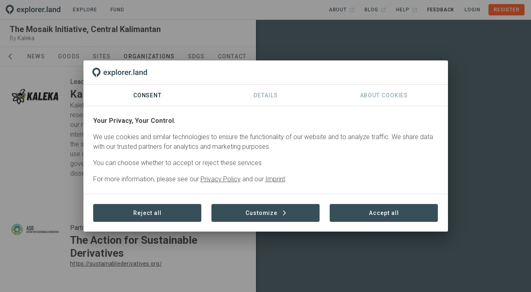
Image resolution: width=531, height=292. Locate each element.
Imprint (275, 179)
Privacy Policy (220, 179)
